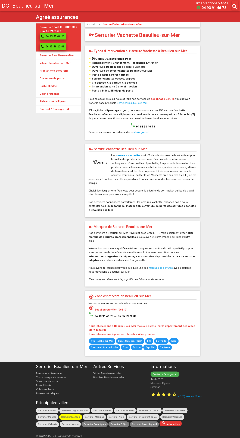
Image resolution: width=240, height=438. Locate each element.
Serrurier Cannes (102, 410)
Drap (125, 347)
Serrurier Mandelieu (174, 410)
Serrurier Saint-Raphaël (144, 424)
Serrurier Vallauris (47, 424)
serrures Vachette (128, 155)
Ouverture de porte (47, 381)
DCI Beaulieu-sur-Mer (28, 5)
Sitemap (155, 387)
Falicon (137, 347)
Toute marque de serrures (51, 377)
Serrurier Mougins (94, 416)
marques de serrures (161, 267)
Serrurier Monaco (70, 416)
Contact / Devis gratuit (165, 374)
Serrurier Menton (47, 416)
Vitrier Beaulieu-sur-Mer (107, 373)
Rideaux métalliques (47, 393)
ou (125, 316)
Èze (149, 340)
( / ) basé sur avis (189, 396)
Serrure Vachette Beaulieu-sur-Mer (122, 24)
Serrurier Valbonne (172, 416)
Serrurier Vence (70, 424)
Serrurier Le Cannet (149, 410)
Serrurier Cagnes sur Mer (74, 410)
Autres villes (171, 423)
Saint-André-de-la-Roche (104, 347)
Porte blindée (43, 385)
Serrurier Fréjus (119, 424)
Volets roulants (45, 389)
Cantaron (165, 347)
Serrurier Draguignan (95, 424)
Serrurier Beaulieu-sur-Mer (132, 103)
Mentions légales (160, 383)
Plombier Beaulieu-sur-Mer (108, 377)
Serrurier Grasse (125, 410)
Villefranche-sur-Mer (102, 340)
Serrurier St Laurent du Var (143, 416)
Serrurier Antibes (47, 410)
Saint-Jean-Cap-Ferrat (130, 340)
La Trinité (161, 340)
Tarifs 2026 (157, 379)
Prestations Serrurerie (49, 373)
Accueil (91, 24)
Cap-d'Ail (150, 347)
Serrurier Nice (116, 416)
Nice (173, 340)
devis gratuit (141, 132)
